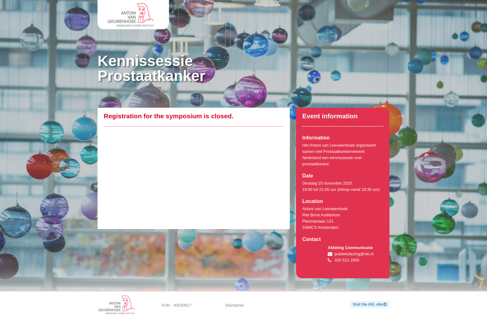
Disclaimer (234, 305)
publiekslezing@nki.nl (354, 254)
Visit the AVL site (368, 304)
